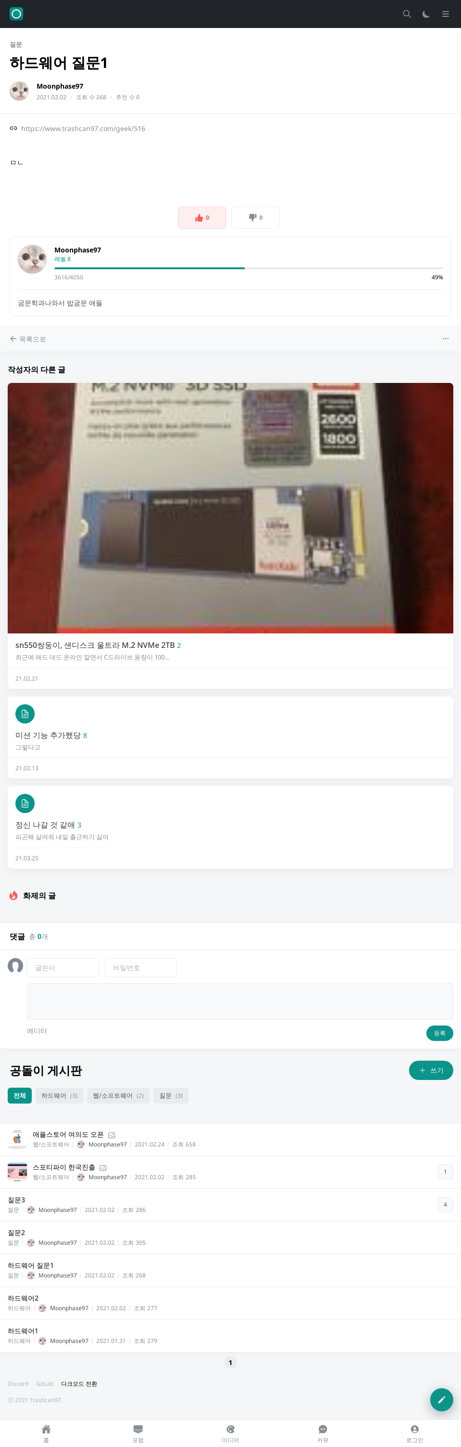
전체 (19, 1095)
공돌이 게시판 (46, 1070)
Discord (18, 1384)
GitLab (44, 1384)
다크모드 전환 (79, 1384)
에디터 (37, 1030)
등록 (440, 1033)
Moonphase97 (60, 86)
